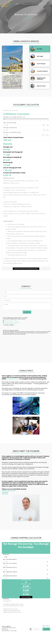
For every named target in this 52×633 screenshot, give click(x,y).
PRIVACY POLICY (5, 629)
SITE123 (8, 630)
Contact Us (27, 312)
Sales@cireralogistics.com (9, 323)
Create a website (13, 630)
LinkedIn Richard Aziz (8, 490)
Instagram (5, 492)
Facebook (5, 494)
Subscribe (46, 629)
